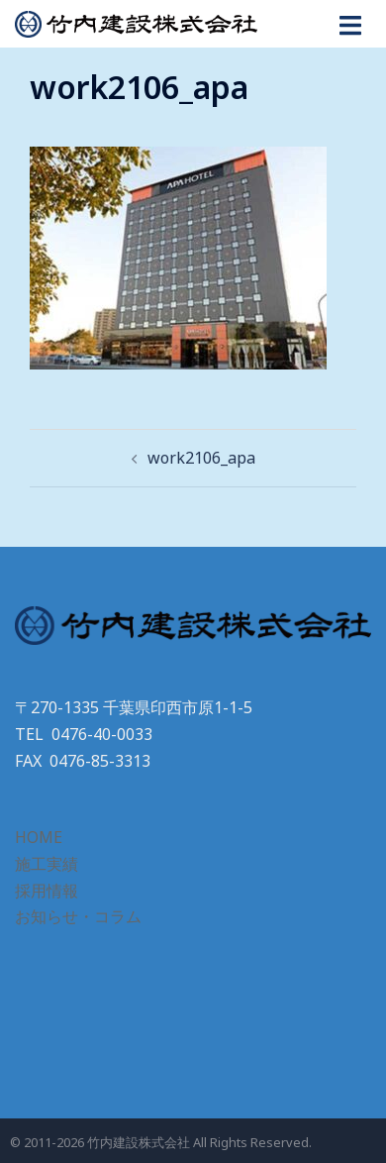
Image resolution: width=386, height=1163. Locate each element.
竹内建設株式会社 (138, 1142)
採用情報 (46, 890)
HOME (38, 837)
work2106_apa (201, 458)
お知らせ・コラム (78, 916)
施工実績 (46, 864)
